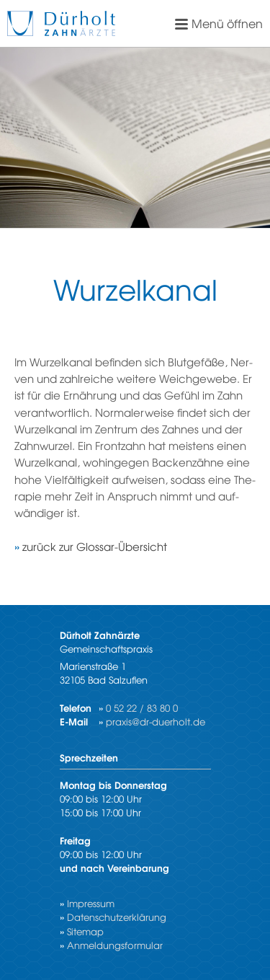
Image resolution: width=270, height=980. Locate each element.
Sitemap (85, 931)
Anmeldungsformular (115, 945)
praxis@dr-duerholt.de (155, 721)
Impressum (90, 903)
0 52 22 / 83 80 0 (142, 708)
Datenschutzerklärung (116, 917)
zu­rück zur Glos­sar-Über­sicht (94, 546)
